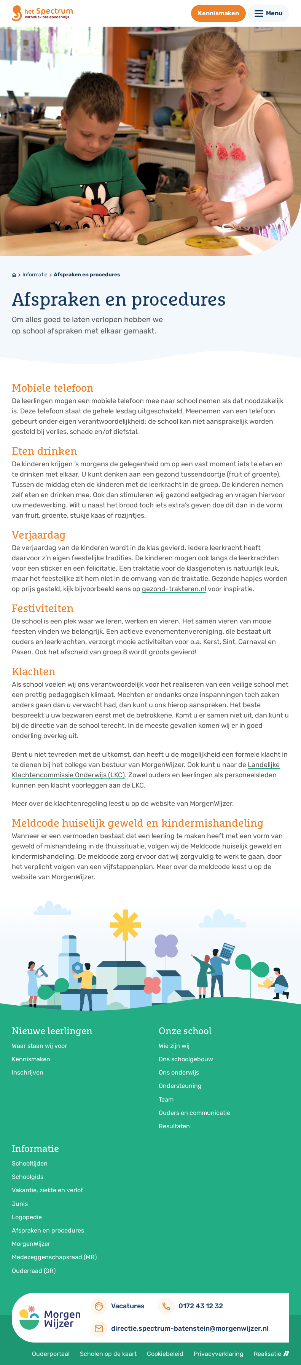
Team (166, 1099)
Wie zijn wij (174, 1045)
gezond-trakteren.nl (174, 589)
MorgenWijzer (31, 1243)
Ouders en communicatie (194, 1112)
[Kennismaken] (218, 13)
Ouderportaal (51, 1353)
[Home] (14, 275)
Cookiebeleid (165, 1353)
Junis (20, 1203)
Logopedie (27, 1217)
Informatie (35, 274)
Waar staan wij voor (39, 1045)
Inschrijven (27, 1072)
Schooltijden (30, 1163)
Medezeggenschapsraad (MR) (54, 1257)
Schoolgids (27, 1176)
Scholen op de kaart (108, 1353)
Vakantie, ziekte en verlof (47, 1190)
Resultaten (174, 1126)
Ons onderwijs (179, 1072)
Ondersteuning (180, 1085)
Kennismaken (31, 1059)
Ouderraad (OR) (34, 1270)
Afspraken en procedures (87, 274)
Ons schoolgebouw (186, 1059)
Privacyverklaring (219, 1353)
